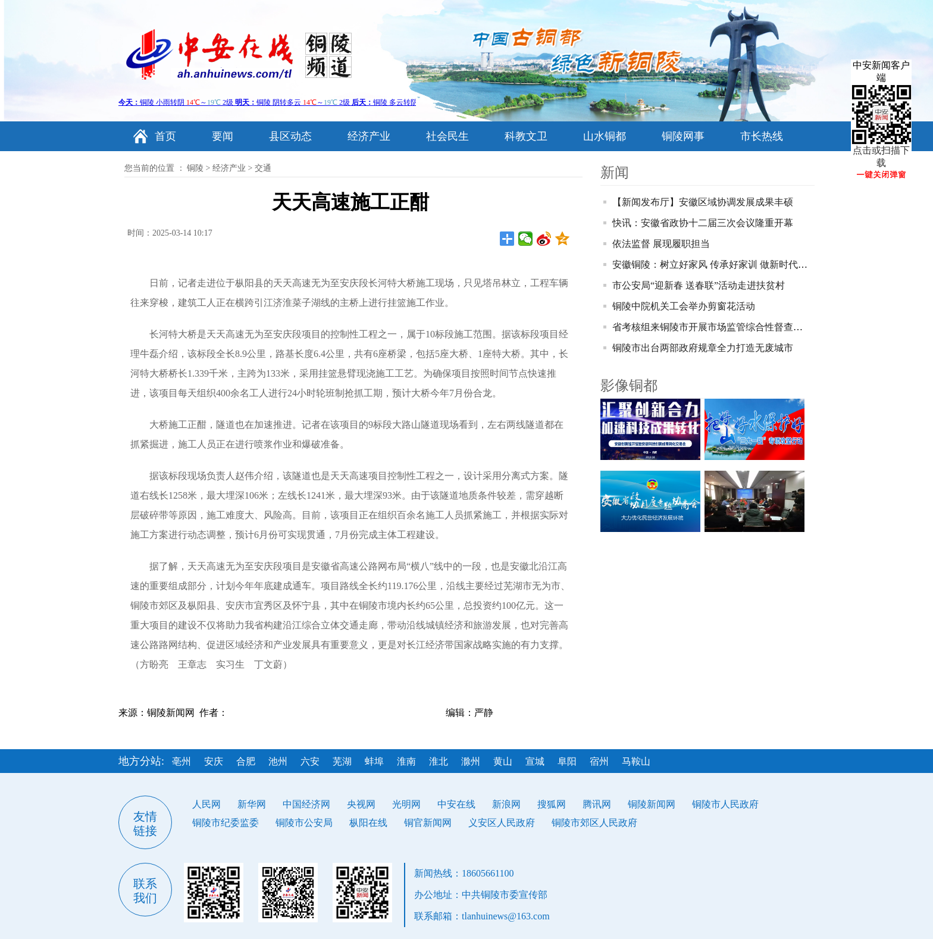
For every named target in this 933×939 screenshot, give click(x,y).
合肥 (245, 761)
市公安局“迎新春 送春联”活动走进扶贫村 (698, 285)
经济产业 (368, 136)
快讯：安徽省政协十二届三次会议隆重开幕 (702, 223)
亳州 (181, 761)
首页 (165, 136)
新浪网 (506, 804)
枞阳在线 (368, 823)
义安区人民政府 (501, 823)
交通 (263, 168)
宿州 (599, 761)
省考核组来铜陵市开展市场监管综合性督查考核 (712, 327)
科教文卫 (526, 136)
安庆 (213, 761)
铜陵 (195, 168)
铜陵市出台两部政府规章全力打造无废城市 (702, 348)
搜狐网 (551, 804)
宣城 (534, 761)
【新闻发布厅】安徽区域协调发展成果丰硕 (702, 202)
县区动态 (290, 136)
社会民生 (447, 136)
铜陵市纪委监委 (225, 823)
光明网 (406, 804)
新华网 (251, 804)
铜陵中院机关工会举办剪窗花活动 (683, 306)
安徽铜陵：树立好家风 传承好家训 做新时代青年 (714, 264)
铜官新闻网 (428, 823)
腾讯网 (597, 804)
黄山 (502, 761)
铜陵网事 (683, 136)
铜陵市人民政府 (725, 804)
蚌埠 (374, 761)
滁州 (470, 761)
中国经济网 (306, 804)
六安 (310, 761)
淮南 (406, 761)
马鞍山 (636, 761)
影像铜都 (629, 385)
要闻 (222, 136)
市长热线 (761, 136)
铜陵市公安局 (304, 823)
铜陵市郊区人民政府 (594, 823)
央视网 (361, 804)
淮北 (438, 761)
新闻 (614, 172)
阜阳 (567, 761)
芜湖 (342, 761)
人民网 (206, 804)
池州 (277, 761)
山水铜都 (604, 136)
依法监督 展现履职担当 (661, 244)
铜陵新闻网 (651, 804)
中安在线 (456, 804)
